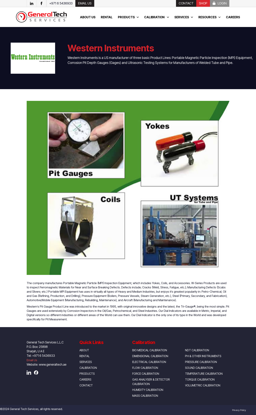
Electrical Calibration (149, 362)
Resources (207, 17)
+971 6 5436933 (61, 3)
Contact (186, 3)
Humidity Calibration (147, 390)
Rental (107, 17)
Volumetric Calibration (202, 385)
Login (220, 3)
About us (87, 17)
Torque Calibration (200, 379)
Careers (233, 17)
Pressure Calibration (201, 362)
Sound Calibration (199, 368)
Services (181, 17)
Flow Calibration (145, 368)
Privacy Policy (239, 410)
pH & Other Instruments (203, 356)
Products (126, 17)
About (84, 350)
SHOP (203, 3)
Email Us (32, 360)
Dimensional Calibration (150, 356)
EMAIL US (85, 3)
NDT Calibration (197, 350)
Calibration (154, 17)
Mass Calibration (145, 395)
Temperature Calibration (204, 373)
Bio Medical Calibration (149, 350)
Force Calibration (145, 373)
